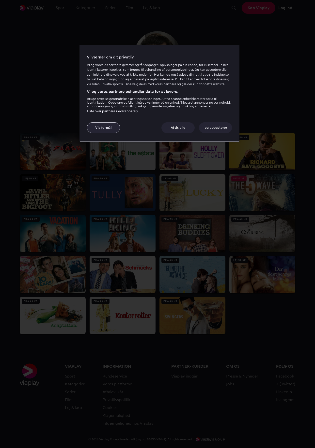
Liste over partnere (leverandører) (112, 111)
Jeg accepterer (215, 127)
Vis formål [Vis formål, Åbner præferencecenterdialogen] (103, 127)
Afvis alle (178, 127)
